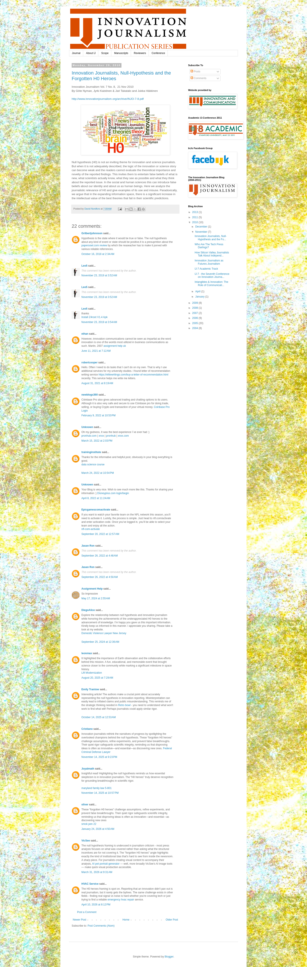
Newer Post (79, 919)
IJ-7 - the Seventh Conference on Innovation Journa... (212, 275)
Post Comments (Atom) (101, 925)
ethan (84, 333)
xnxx (101, 435)
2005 (195, 323)
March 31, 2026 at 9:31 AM (96, 872)
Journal (76, 53)
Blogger (169, 956)
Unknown (87, 427)
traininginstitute (91, 452)
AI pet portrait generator (106, 863)
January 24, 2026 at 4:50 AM (97, 828)
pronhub (111, 435)
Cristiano (87, 728)
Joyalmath (87, 768)
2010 (195, 222)
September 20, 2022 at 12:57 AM (100, 534)
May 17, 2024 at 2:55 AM (95, 598)
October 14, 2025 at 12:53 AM (98, 717)
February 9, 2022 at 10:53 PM (98, 415)
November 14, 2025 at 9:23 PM (99, 757)
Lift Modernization (91, 672)
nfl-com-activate (90, 529)
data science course (93, 464)
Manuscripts (121, 53)
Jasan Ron (88, 545)
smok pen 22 (88, 823)
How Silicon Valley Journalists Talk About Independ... (212, 254)
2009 (195, 302)
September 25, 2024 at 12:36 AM (100, 641)
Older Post (172, 919)
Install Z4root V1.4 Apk (94, 317)
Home (126, 919)
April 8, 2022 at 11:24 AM (95, 498)
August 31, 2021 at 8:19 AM (97, 383)
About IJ (90, 53)
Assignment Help (92, 588)
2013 (195, 212)
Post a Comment (86, 912)
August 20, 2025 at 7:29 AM (97, 677)
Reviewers (140, 53)
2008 (195, 307)
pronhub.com (89, 435)
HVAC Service (90, 883)
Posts (195, 71)
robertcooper (89, 362)
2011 (195, 217)
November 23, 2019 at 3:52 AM (99, 275)
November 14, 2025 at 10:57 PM (100, 792)
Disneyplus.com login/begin (113, 493)
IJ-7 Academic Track (206, 268)
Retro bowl (124, 705)
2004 (195, 328)
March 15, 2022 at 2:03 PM (96, 440)
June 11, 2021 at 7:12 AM (96, 350)
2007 (195, 313)
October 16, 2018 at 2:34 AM (97, 254)
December (201, 226)
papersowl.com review (94, 245)
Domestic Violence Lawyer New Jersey (103, 633)
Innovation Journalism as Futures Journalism (209, 262)
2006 (195, 318)
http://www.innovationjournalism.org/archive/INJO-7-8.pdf (108, 98)
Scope (104, 53)
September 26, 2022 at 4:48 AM (99, 555)
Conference (158, 53)
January (200, 296)
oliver (84, 804)
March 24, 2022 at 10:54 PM (97, 472)
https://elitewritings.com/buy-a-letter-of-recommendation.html (133, 374)
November (201, 231)
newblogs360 (89, 394)
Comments (198, 78)
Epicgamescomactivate (95, 509)
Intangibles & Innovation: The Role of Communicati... (211, 283)
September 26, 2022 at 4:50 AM (99, 577)
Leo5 (84, 265)
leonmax (86, 653)
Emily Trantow (90, 689)
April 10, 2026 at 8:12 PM (95, 904)
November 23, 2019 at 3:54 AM (99, 322)
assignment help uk (114, 345)
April (198, 291)
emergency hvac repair (121, 899)
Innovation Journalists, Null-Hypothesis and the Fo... (210, 238)
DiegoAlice (88, 610)
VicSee (85, 840)
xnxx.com (123, 435)
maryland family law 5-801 (96, 788)
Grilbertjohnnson (91, 233)
